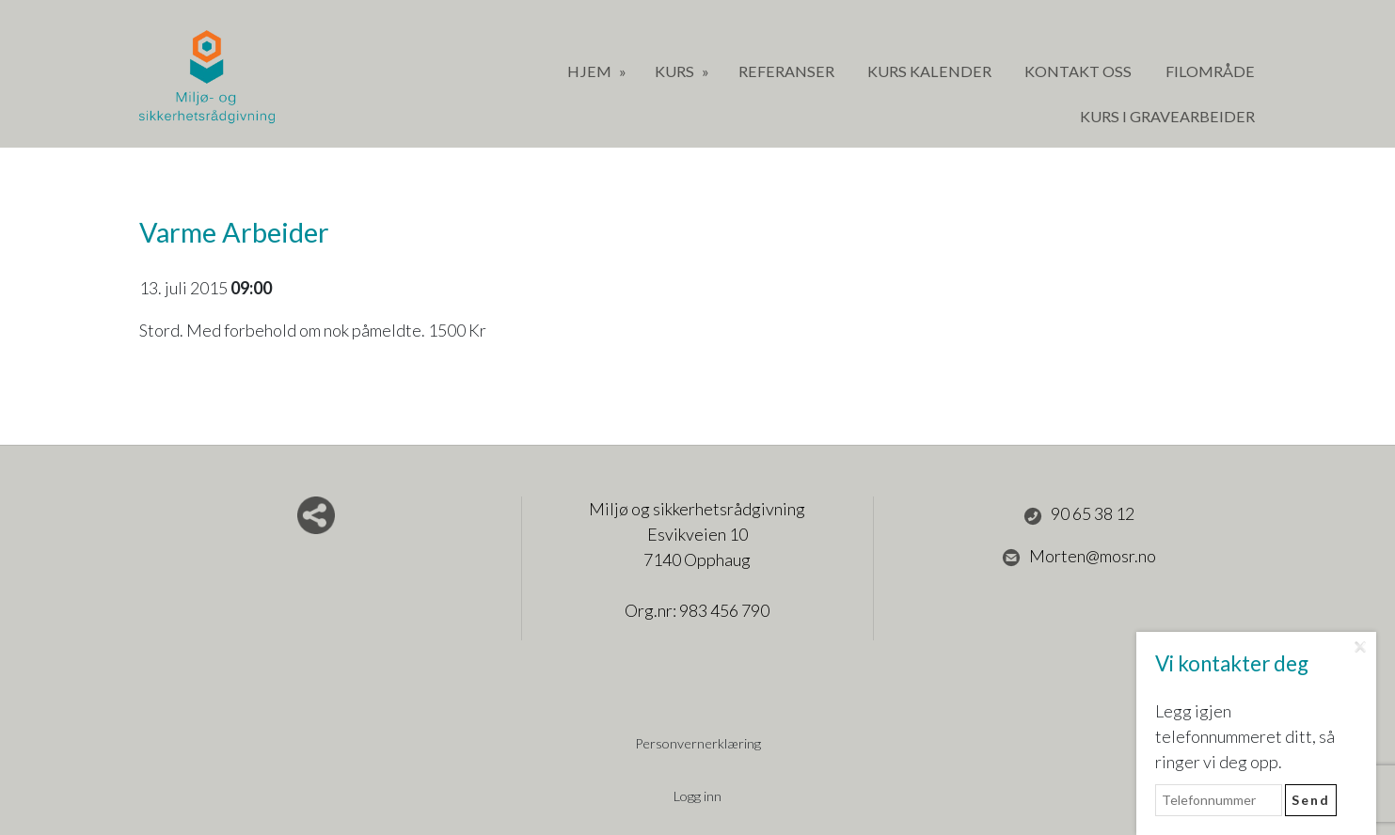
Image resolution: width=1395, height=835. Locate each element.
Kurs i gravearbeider (1167, 116)
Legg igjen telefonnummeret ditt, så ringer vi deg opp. (1245, 736)
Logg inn (697, 796)
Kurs (676, 71)
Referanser (786, 71)
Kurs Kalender (929, 71)
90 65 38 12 (1078, 514)
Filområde (1210, 71)
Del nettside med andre (316, 515)
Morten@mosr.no (1079, 556)
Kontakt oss (1078, 71)
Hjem (590, 71)
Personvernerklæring (698, 743)
